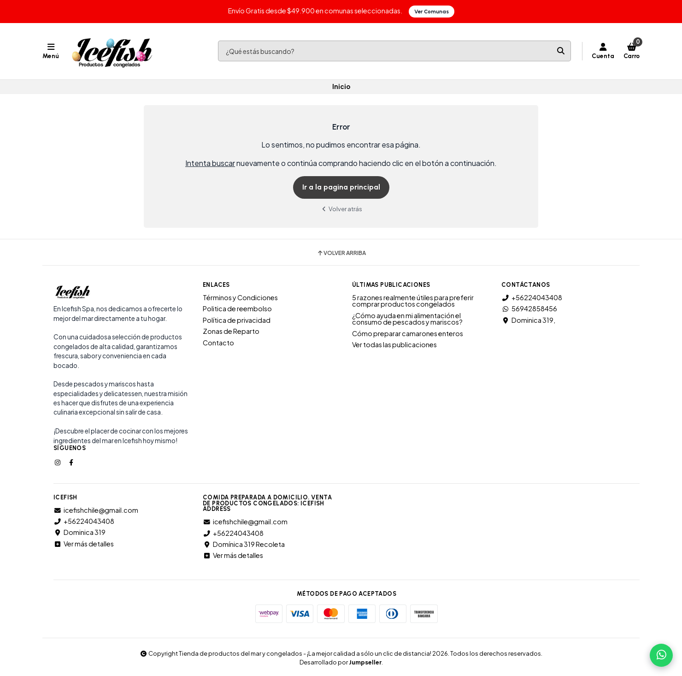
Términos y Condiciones (240, 297)
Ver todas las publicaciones (394, 344)
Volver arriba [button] (341, 253)
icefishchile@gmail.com (95, 510)
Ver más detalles (83, 543)
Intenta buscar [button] (210, 163)
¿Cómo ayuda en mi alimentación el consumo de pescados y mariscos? (407, 319)
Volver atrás (341, 209)
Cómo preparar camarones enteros (407, 333)
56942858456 (529, 308)
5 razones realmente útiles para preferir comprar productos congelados (413, 301)
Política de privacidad (236, 320)
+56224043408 (531, 297)
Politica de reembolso (237, 308)
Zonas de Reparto (231, 331)
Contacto (218, 342)
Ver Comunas (431, 11)
